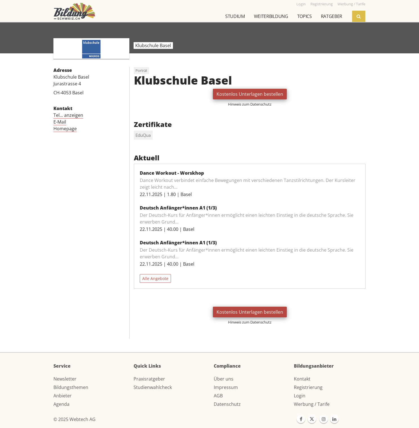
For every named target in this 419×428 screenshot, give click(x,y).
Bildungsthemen (70, 387)
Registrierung (308, 387)
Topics (304, 16)
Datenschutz (227, 404)
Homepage (65, 129)
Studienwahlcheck (153, 387)
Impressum (226, 387)
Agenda (61, 404)
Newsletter (64, 379)
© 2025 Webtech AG (74, 419)
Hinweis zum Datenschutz (249, 104)
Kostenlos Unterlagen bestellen (250, 94)
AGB (218, 396)
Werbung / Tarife (312, 404)
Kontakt (302, 379)
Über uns (223, 379)
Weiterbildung (271, 16)
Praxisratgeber (149, 379)
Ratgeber (331, 16)
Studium (235, 16)
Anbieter (62, 396)
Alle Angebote (155, 278)
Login (299, 396)
